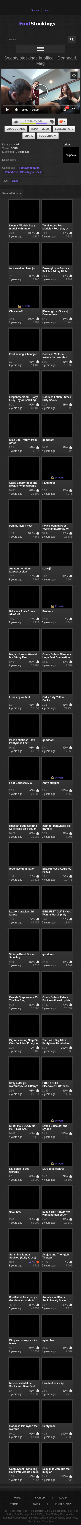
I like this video (15, 122)
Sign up (35, 10)
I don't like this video (51, 122)
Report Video (40, 129)
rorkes (67, 144)
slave (15, 180)
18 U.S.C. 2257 (63, 1504)
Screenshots (64, 129)
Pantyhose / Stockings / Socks (23, 172)
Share (29, 135)
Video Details (16, 129)
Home (17, 1497)
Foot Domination (29, 167)
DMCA (36, 1504)
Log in (47, 10)
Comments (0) (48, 135)
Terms (14, 1504)
